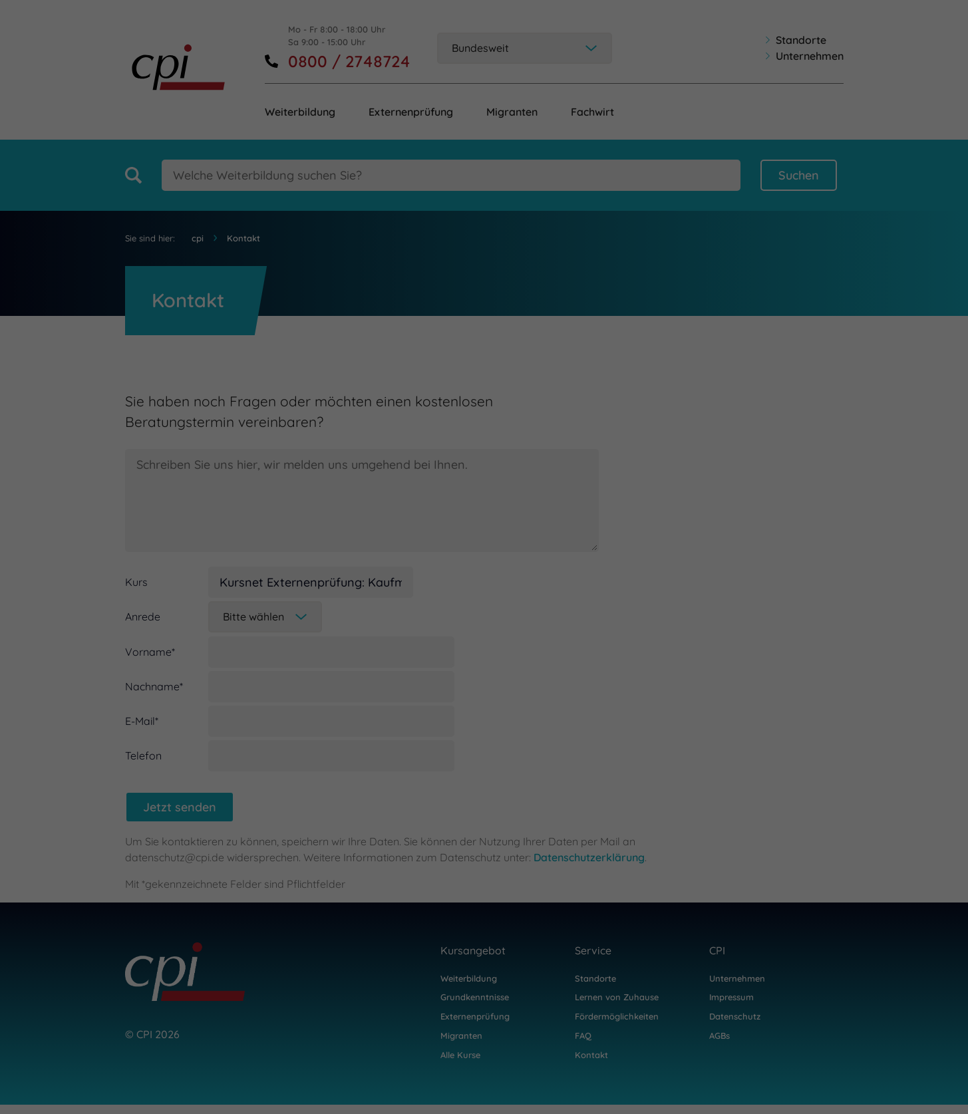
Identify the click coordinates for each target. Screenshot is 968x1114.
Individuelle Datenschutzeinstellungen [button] (847, 1034)
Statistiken (361, 1075)
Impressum (914, 1070)
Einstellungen (38, 1058)
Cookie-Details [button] (786, 1070)
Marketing (595, 1075)
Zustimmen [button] (847, 947)
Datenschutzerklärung (466, 1045)
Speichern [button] (847, 987)
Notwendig (124, 1075)
